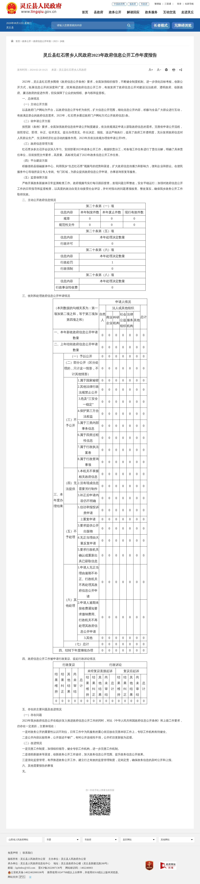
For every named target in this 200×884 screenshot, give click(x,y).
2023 (55, 41)
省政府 (132, 4)
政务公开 (115, 12)
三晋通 (168, 4)
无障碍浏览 (182, 25)
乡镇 (62, 41)
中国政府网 (119, 4)
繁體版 (158, 4)
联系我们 (28, 852)
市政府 (144, 4)
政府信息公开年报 (42, 41)
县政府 (98, 12)
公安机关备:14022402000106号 (26, 872)
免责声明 (13, 852)
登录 (179, 4)
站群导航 (189, 4)
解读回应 (133, 12)
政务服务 (151, 12)
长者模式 (161, 25)
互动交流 (169, 12)
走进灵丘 (187, 12)
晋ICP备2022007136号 (50, 867)
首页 (85, 12)
